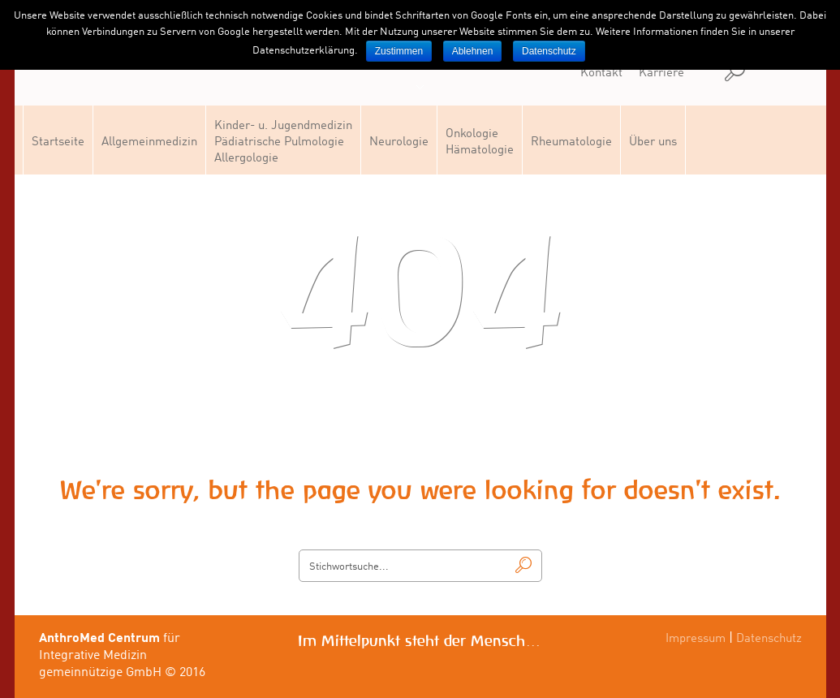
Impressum (696, 639)
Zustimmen (399, 51)
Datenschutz (769, 639)
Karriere (661, 73)
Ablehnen (472, 51)
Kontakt (601, 73)
